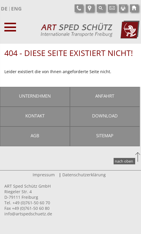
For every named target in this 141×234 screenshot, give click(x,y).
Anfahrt (104, 96)
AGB (35, 135)
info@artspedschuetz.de (28, 214)
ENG (16, 8)
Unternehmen (35, 96)
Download (105, 116)
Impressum (44, 174)
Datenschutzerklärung (84, 174)
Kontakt (35, 116)
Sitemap (104, 135)
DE (4, 8)
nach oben (124, 161)
